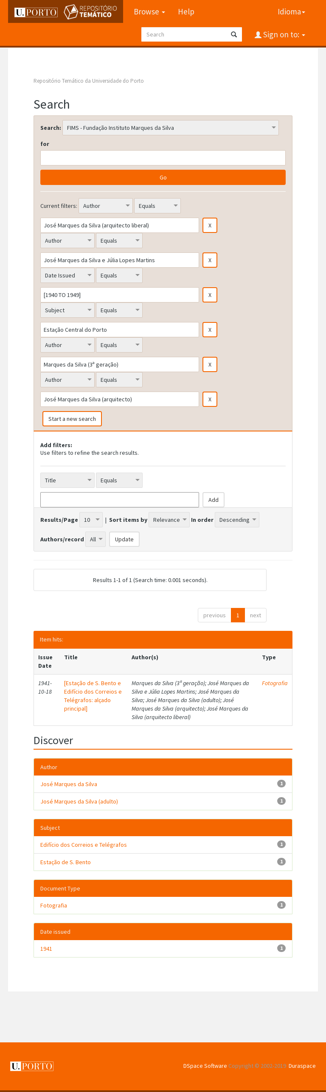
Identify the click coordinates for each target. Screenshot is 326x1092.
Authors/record (62, 539)
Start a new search (72, 419)
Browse (149, 11)
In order (202, 520)
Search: (50, 128)
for (44, 144)
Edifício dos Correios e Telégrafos (83, 844)
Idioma (291, 11)
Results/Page (59, 520)
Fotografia (275, 683)
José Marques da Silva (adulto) (79, 801)
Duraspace (302, 1066)
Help (186, 11)
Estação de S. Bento (65, 862)
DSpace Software (205, 1066)
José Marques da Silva (68, 784)
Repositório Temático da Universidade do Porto (89, 80)
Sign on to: (283, 34)
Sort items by (128, 520)
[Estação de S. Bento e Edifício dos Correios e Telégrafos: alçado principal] (93, 695)
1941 (46, 948)
